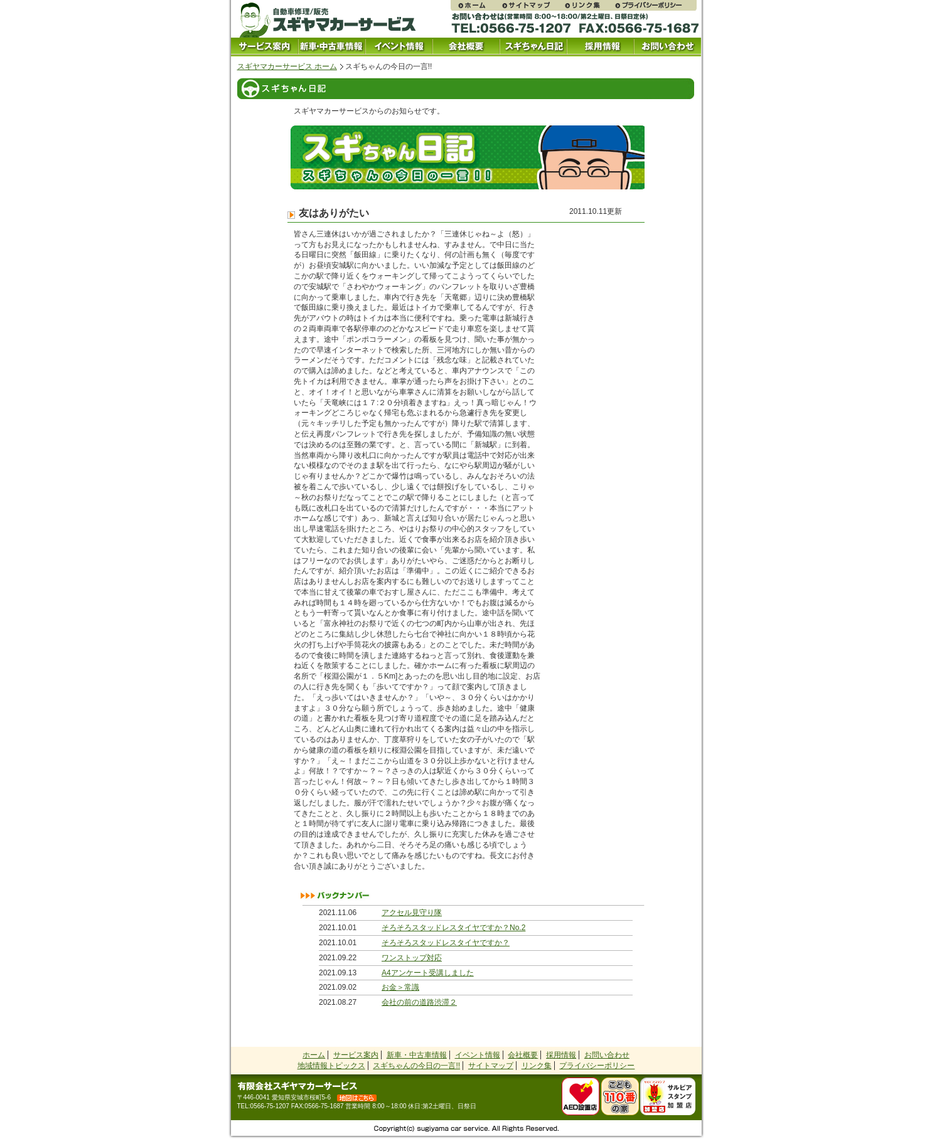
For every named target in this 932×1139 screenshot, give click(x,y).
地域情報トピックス (331, 1065)
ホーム (314, 1055)
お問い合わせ (667, 47)
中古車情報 (331, 47)
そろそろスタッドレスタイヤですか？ (446, 942)
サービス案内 (264, 47)
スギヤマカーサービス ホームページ (476, 5)
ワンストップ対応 (412, 957)
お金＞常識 (400, 987)
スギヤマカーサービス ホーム (287, 66)
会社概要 (466, 47)
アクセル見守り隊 (412, 912)
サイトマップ (532, 5)
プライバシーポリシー (655, 5)
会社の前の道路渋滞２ (419, 1002)
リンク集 (589, 5)
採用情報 (600, 47)
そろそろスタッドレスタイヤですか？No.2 (453, 927)
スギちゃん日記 (533, 47)
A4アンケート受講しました (428, 972)
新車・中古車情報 (417, 1055)
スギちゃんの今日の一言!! (416, 1065)
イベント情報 (398, 47)
